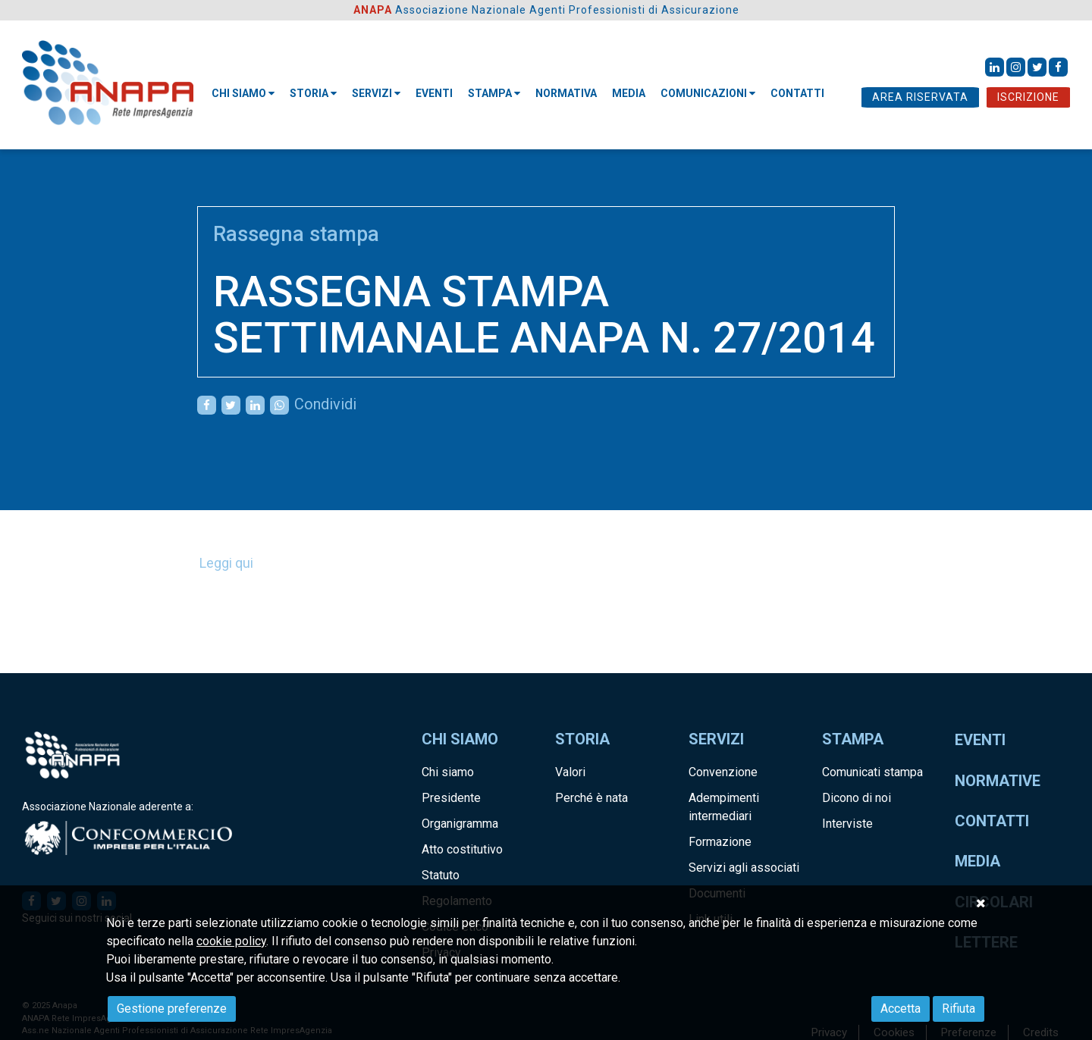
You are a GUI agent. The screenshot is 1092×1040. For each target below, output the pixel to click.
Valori (570, 772)
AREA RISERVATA (920, 97)
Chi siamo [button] (243, 93)
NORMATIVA (566, 93)
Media (977, 861)
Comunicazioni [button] (708, 93)
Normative (997, 781)
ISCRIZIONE (1028, 97)
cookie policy (231, 941)
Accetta (900, 1008)
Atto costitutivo (462, 849)
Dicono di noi (856, 798)
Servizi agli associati (744, 867)
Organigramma (460, 823)
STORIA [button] (313, 93)
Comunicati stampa (872, 772)
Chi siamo (448, 772)
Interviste (847, 823)
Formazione (720, 842)
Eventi (434, 93)
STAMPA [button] (494, 93)
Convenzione (723, 772)
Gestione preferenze (172, 1008)
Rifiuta (958, 1008)
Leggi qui (226, 563)
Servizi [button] (376, 93)
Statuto (441, 875)
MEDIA (628, 93)
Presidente (451, 798)
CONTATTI (797, 93)
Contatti (992, 821)
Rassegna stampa (296, 234)
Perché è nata (591, 798)
